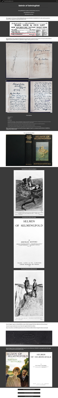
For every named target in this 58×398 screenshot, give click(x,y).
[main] (29, 5)
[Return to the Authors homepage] (29, 393)
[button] (57, 1)
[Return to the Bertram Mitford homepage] (29, 389)
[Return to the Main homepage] (29, 396)
